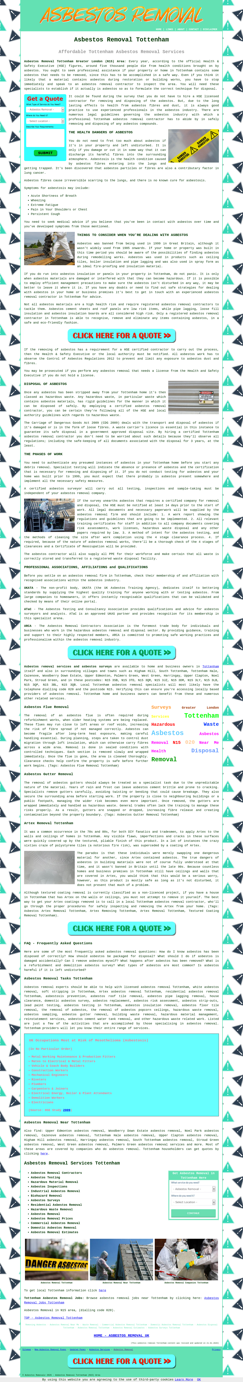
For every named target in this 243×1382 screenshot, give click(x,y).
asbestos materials (56, 304)
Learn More (184, 1379)
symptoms (62, 226)
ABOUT (181, 29)
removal (30, 297)
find (37, 1131)
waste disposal (126, 558)
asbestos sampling (40, 1014)
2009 (66, 1110)
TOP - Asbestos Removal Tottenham (53, 1318)
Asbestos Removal (123, 1350)
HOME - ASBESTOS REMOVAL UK (121, 1335)
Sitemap (26, 1350)
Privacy (216, 1350)
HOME (159, 29)
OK (199, 1379)
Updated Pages (78, 1350)
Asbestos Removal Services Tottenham (72, 1163)
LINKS (169, 29)
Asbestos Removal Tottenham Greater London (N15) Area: (75, 61)
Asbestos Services (99, 1350)
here (44, 1153)
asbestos (31, 75)
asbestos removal (128, 119)
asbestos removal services (161, 1144)
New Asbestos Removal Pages (50, 1350)
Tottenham (210, 666)
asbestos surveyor (65, 488)
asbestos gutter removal (84, 1014)
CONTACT (194, 29)
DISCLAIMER (210, 29)
